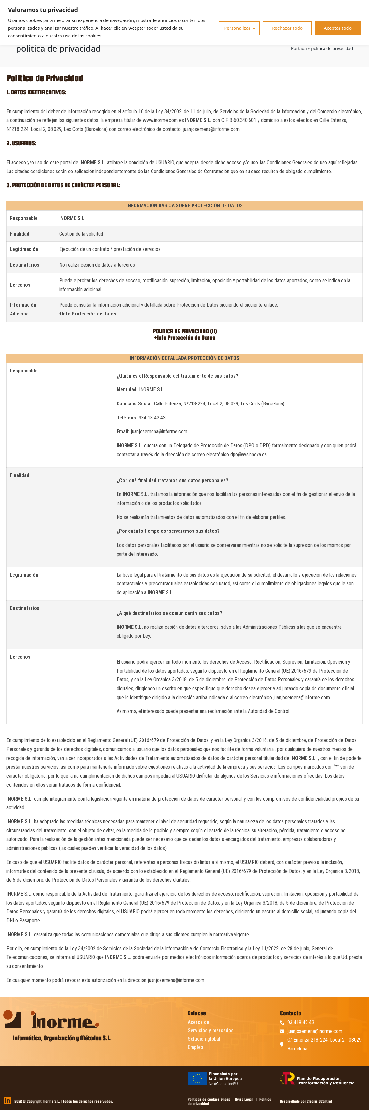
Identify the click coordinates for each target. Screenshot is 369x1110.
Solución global (204, 1039)
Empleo (195, 1047)
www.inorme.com (160, 120)
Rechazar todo (287, 28)
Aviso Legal (244, 1099)
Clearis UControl (319, 1101)
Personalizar (237, 28)
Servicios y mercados (211, 1030)
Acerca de (198, 1022)
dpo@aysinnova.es (248, 454)
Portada (299, 48)
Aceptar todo (338, 28)
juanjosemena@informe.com (211, 129)
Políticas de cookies (204, 1099)
